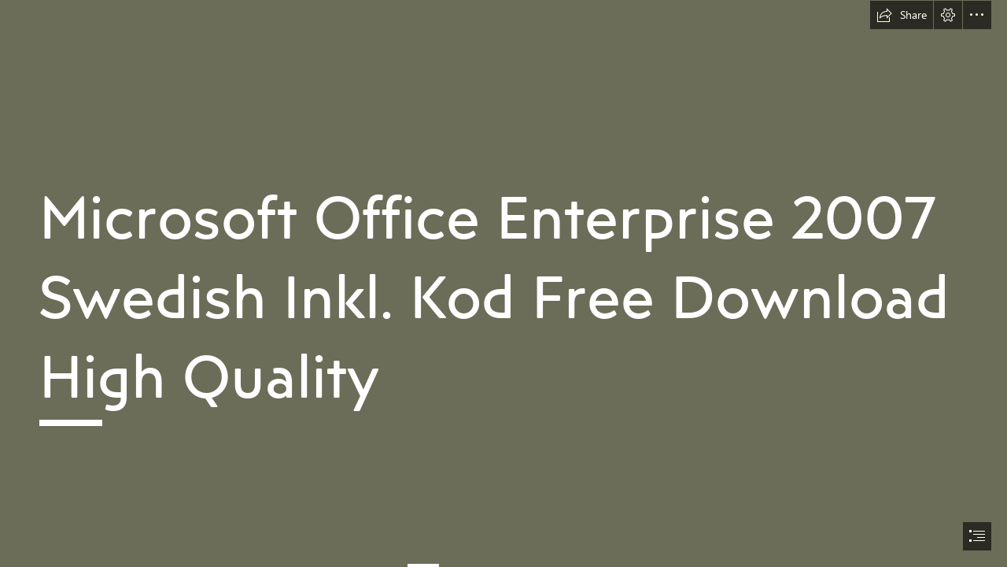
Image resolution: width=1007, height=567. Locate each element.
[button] (901, 15)
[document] (503, 283)
